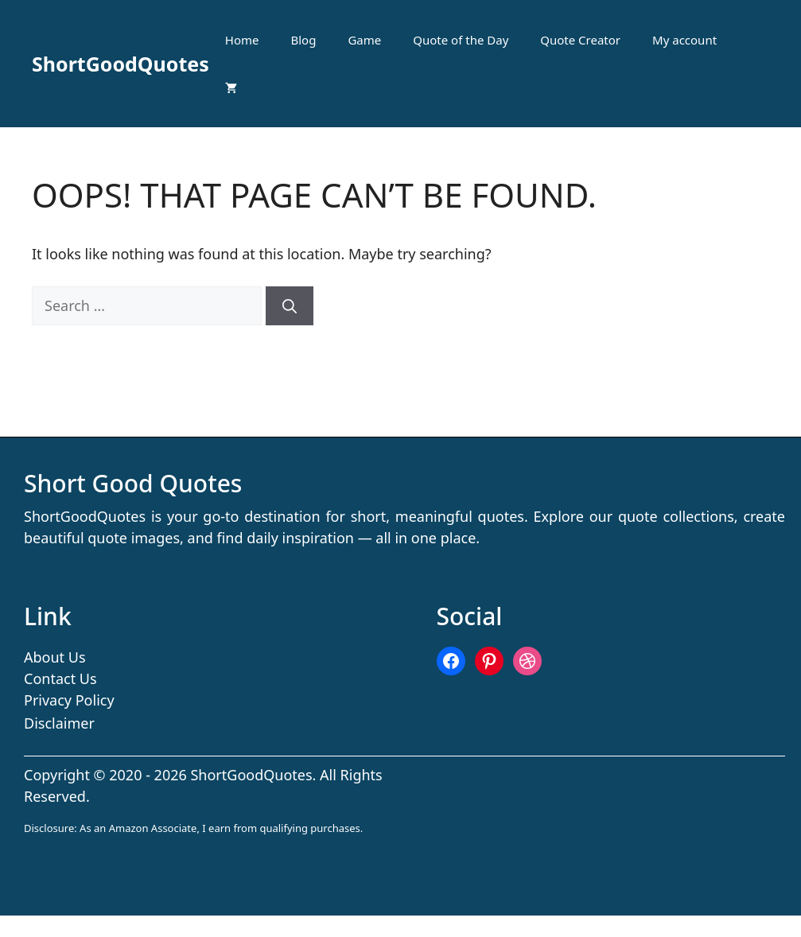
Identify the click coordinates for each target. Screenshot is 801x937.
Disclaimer (59, 723)
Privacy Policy (69, 700)
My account (684, 40)
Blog (304, 40)
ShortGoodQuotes (120, 63)
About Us (55, 657)
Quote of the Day (460, 40)
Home (242, 40)
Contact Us (60, 678)
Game (364, 40)
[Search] (289, 305)
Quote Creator (580, 40)
